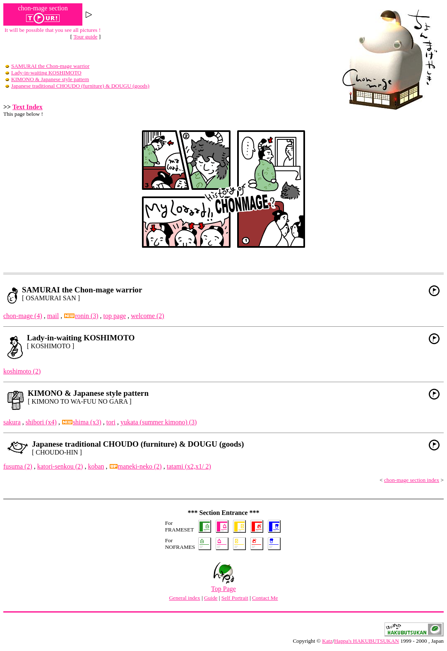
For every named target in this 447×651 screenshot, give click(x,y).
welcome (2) (147, 315)
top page (114, 315)
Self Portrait (234, 598)
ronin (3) (81, 315)
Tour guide (85, 37)
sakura (12, 422)
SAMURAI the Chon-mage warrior (47, 66)
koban (96, 466)
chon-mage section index (411, 480)
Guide (211, 598)
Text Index (27, 106)
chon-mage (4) (22, 315)
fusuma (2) (17, 466)
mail (53, 315)
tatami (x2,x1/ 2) (189, 466)
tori (110, 422)
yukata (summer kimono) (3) (158, 422)
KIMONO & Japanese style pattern (47, 79)
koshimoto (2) (22, 371)
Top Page (223, 585)
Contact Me (265, 598)
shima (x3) (81, 422)
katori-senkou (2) (60, 466)
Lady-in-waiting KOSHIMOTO (43, 72)
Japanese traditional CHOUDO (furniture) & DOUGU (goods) (77, 86)
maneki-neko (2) (136, 466)
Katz (327, 641)
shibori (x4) (41, 422)
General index (184, 598)
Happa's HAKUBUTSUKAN (366, 641)
